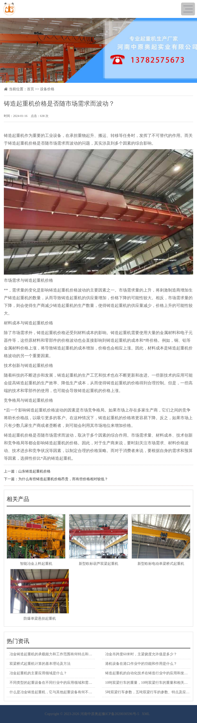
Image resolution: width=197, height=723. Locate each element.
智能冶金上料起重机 (36, 564)
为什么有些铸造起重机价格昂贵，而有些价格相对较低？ (63, 479)
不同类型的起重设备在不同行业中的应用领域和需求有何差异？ (59, 683)
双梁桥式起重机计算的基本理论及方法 (40, 664)
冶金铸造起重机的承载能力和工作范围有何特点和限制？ (54, 654)
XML (146, 714)
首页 (30, 89)
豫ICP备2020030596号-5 (120, 714)
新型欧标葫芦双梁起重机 (98, 564)
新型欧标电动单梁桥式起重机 (160, 564)
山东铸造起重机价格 (34, 471)
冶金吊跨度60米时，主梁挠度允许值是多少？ (141, 654)
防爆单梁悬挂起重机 (40, 618)
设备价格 (47, 89)
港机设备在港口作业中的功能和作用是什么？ (141, 664)
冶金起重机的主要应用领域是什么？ (38, 673)
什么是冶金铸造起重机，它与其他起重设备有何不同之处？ (56, 692)
